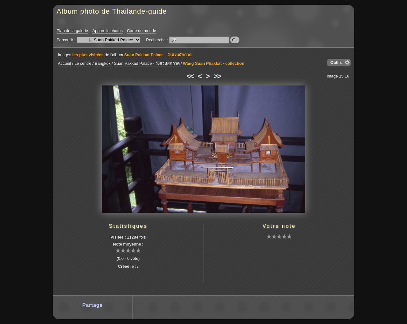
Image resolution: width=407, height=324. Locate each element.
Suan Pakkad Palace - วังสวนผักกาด (157, 54)
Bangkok (103, 63)
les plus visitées (88, 54)
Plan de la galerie (72, 30)
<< (189, 76)
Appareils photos (107, 30)
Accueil (64, 63)
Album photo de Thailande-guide (112, 11)
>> (217, 76)
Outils (336, 62)
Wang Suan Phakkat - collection (213, 63)
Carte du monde (141, 30)
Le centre (82, 63)
